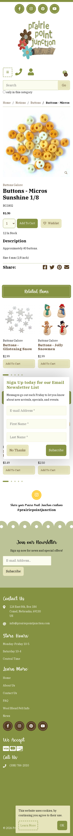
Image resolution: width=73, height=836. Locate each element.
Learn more (28, 825)
